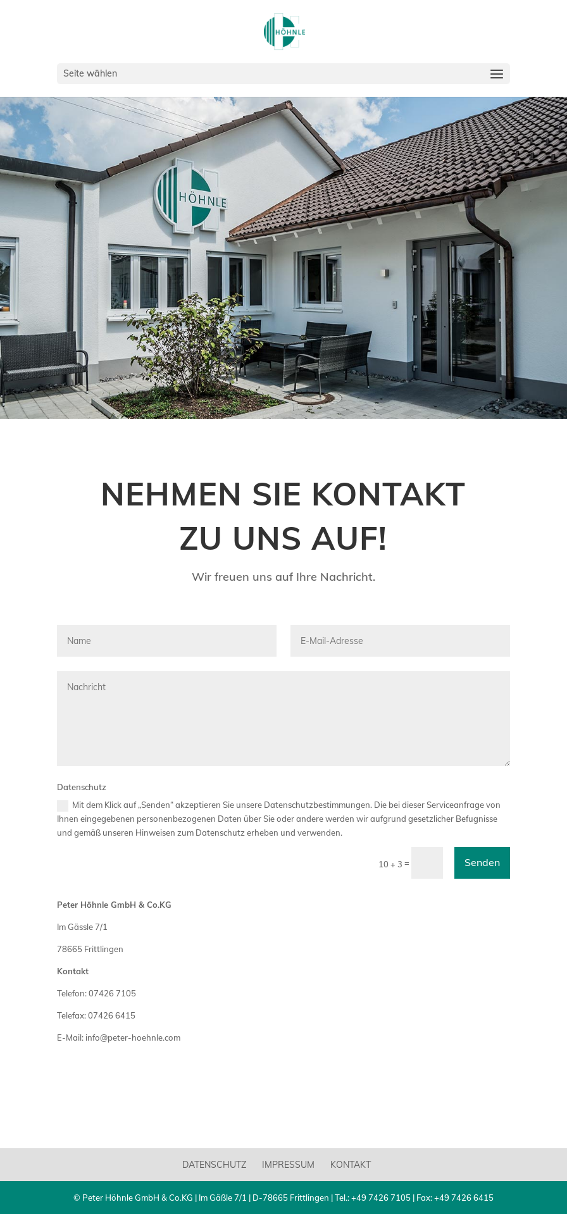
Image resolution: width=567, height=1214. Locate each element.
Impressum (288, 1164)
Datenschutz (214, 1164)
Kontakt (350, 1164)
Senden (482, 862)
